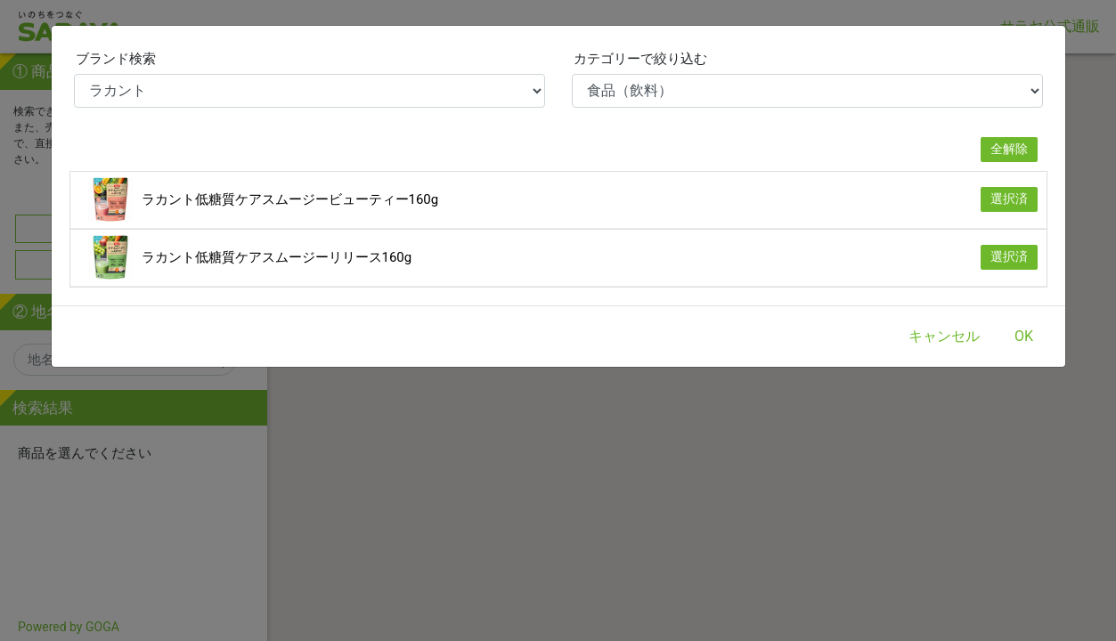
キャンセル (944, 336)
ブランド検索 (116, 59)
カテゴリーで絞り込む (640, 59)
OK (1023, 336)
